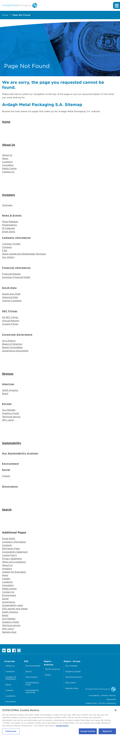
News (5, 158)
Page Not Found (21, 15)
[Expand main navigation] (116, 5)
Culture (6, 476)
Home (5, 15)
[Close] (115, 711)
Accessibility (94, 695)
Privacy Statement (12, 558)
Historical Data (10, 297)
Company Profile (11, 244)
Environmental (33, 666)
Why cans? (8, 420)
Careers (6, 578)
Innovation (8, 165)
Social (6, 469)
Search (7, 509)
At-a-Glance (8, 340)
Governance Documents (15, 350)
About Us (8, 144)
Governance (10, 486)
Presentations (9, 225)
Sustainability (11, 443)
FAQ (4, 250)
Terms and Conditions (14, 562)
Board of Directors (12, 344)
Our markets (71, 666)
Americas (8, 384)
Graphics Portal (10, 413)
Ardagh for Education (14, 572)
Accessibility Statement (15, 552)
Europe (7, 404)
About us (7, 155)
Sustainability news (12, 605)
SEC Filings (9, 311)
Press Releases (10, 221)
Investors (8, 194)
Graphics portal (73, 671)
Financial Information (16, 267)
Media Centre (9, 168)
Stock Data (9, 287)
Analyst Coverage (11, 300)
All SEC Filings (10, 317)
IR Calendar (8, 228)
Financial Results (11, 274)
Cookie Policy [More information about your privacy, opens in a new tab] (62, 727)
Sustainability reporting (32, 691)
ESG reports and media (15, 608)
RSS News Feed (11, 548)
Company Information (16, 237)
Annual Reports (10, 320)
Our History (8, 257)
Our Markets (8, 410)
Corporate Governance (17, 334)
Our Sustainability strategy (20, 453)
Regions (7, 373)
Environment (10, 463)
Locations (7, 161)
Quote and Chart (11, 294)
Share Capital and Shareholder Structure (24, 254)
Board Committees (12, 347)
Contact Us (8, 171)
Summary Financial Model (16, 277)
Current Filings (10, 324)
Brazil (5, 393)
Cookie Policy (9, 555)
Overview (7, 205)
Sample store (9, 632)
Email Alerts (8, 231)
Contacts (7, 247)
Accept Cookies (87, 732)
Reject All (107, 732)
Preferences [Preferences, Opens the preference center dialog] (10, 732)
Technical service (11, 416)
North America (10, 390)
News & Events (12, 215)
